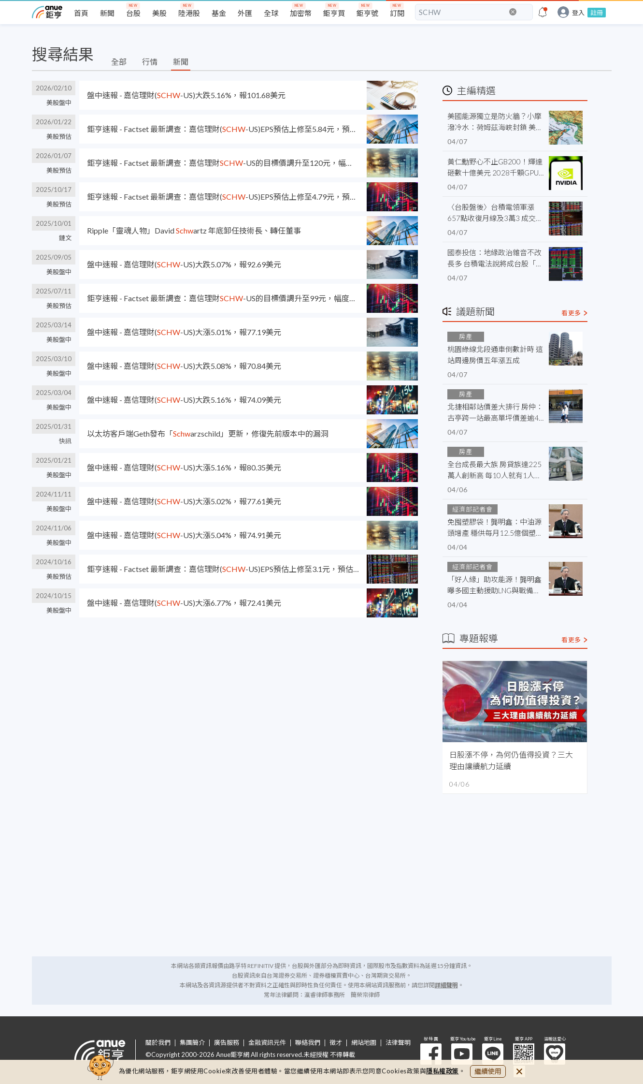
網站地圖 (363, 1043)
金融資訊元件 (267, 1043)
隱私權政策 (442, 1071)
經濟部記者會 (472, 509)
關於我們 (158, 1043)
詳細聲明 (446, 985)
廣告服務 (226, 1043)
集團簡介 (192, 1043)
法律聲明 (398, 1043)
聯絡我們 (307, 1043)
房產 (465, 336)
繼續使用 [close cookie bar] (487, 1071)
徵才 (335, 1043)
